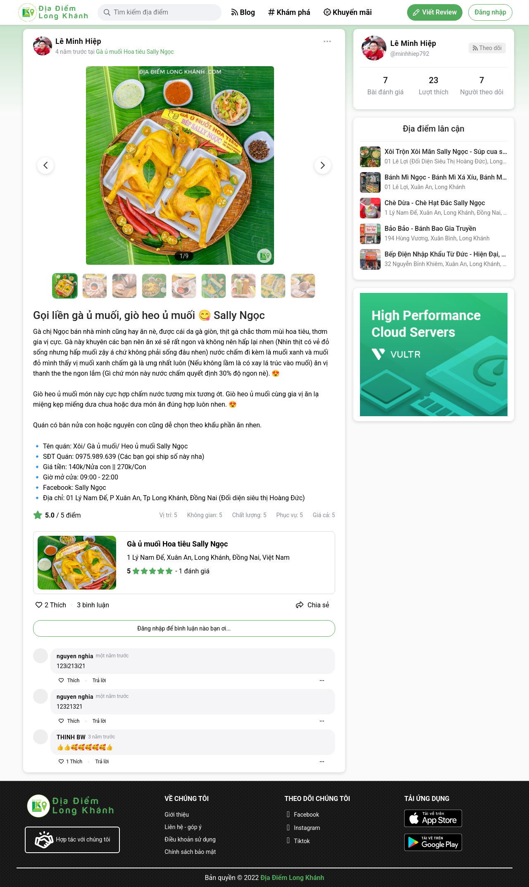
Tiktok (302, 841)
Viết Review (435, 12)
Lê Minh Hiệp (78, 41)
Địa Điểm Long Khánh (292, 878)
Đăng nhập (490, 12)
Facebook (306, 814)
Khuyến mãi (348, 12)
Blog (243, 12)
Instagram (307, 828)
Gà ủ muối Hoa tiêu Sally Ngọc (135, 51)
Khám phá (289, 12)
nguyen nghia (75, 656)
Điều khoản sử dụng (190, 839)
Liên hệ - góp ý (182, 827)
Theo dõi (487, 48)
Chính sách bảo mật (190, 852)
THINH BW (71, 737)
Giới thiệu (176, 814)
